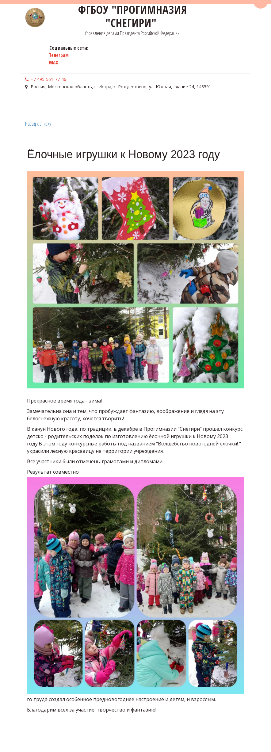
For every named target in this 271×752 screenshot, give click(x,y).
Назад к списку (38, 123)
